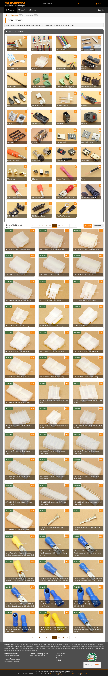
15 (71, 226)
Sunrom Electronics (11, 654)
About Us (22, 10)
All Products (16, 15)
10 (50, 226)
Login (101, 10)
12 (59, 226)
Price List (59, 656)
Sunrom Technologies (12, 659)
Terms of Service (85, 674)
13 (63, 226)
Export (88, 226)
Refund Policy (54, 674)
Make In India (14, 646)
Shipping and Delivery (65, 674)
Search (79, 4)
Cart (98, 4)
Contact (32, 10)
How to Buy (59, 658)
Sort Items (98, 226)
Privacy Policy (76, 674)
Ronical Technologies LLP (39, 654)
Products (10, 10)
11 (54, 226)
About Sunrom (60, 654)
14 (67, 226)
